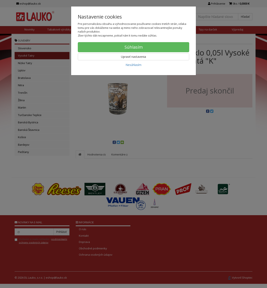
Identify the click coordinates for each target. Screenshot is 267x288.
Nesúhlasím (133, 65)
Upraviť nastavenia (133, 57)
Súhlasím (134, 47)
